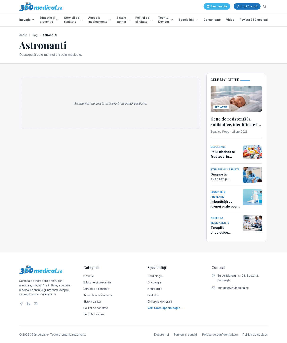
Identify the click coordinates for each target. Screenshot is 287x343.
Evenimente (217, 6)
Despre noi (161, 334)
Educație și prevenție (47, 19)
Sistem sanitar (121, 19)
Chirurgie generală (159, 301)
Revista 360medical (254, 19)
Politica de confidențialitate (220, 334)
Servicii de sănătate (71, 19)
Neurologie (154, 288)
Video (230, 19)
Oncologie (154, 282)
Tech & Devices (164, 19)
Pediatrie (153, 295)
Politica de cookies (255, 334)
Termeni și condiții (185, 334)
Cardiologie (155, 276)
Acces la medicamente (97, 19)
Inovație (25, 19)
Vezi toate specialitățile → (165, 308)
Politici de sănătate (142, 19)
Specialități (186, 19)
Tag (35, 35)
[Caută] (264, 6)
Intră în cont (247, 6)
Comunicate (212, 19)
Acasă (23, 35)
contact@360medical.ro (233, 287)
